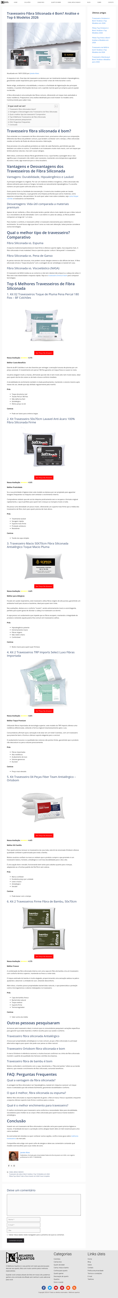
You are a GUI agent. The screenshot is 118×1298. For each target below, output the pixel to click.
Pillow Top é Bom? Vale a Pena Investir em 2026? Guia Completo (29, 1176)
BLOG (88, 2)
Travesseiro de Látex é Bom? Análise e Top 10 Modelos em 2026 (29, 1174)
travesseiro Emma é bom (57, 275)
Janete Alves (34, 73)
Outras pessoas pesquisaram (20, 119)
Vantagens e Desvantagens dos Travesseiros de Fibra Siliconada (33, 112)
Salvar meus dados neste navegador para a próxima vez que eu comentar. (36, 1235)
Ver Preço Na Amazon (44, 353)
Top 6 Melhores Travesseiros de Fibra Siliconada (28, 117)
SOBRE (99, 2)
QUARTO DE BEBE (56, 2)
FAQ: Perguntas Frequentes (20, 122)
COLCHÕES (27, 2)
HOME (15, 2)
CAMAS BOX (40, 2)
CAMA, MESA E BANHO (74, 2)
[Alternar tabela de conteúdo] (55, 106)
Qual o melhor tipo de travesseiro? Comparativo (28, 114)
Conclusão (13, 125)
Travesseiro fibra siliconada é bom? (23, 109)
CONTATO (111, 2)
